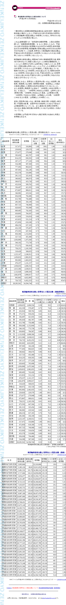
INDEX (9, 588)
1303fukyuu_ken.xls (60, 295)
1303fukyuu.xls (61, 454)
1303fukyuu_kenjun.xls (50, 134)
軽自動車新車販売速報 (46, 588)
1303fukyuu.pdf (61, 579)
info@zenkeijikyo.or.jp (48, 598)
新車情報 (57, 588)
